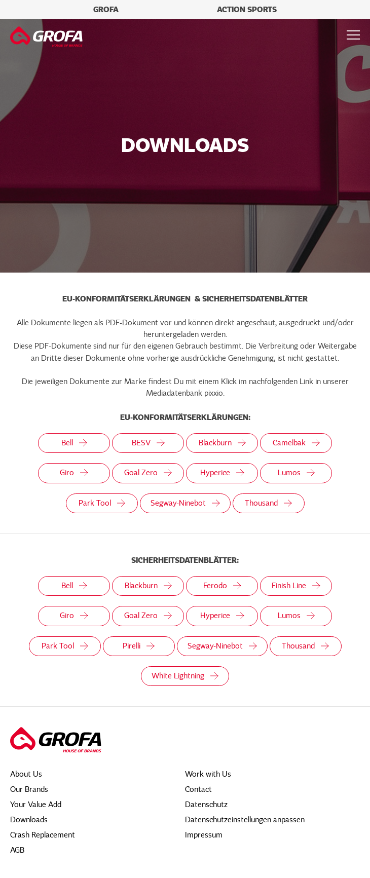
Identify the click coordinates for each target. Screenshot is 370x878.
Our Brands (29, 789)
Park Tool (102, 503)
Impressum (204, 834)
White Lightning (185, 675)
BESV (148, 442)
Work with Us (208, 774)
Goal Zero (148, 472)
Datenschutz (206, 804)
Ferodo (222, 585)
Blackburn (222, 442)
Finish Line (296, 585)
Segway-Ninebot (185, 503)
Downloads (29, 819)
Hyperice (222, 472)
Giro (74, 472)
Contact (198, 789)
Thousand (268, 503)
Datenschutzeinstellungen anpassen (245, 819)
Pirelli (139, 646)
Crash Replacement (42, 834)
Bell (74, 442)
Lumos (296, 472)
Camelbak (296, 442)
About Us (26, 774)
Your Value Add (35, 804)
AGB (17, 850)
